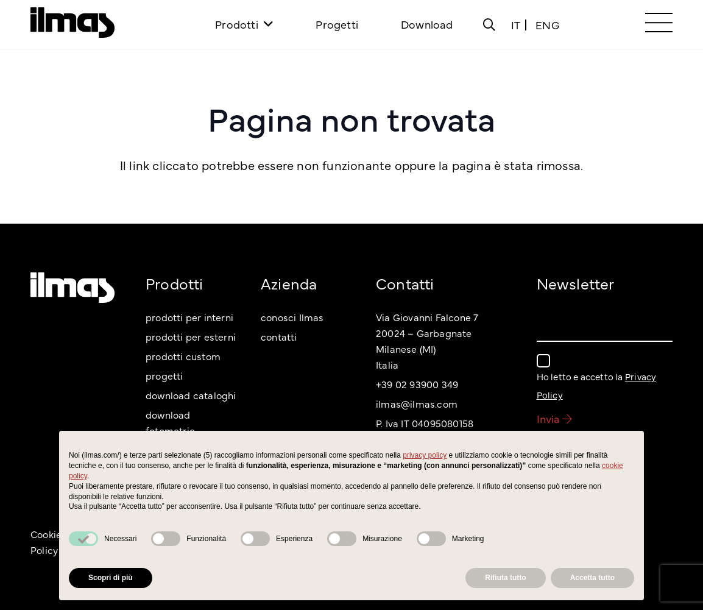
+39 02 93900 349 (417, 384)
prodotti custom (183, 356)
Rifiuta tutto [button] (505, 577)
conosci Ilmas (292, 317)
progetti (164, 375)
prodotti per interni (189, 317)
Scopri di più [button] (110, 577)
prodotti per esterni (191, 336)
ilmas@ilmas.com (416, 403)
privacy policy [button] (425, 455)
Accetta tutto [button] (592, 577)
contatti (279, 336)
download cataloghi (191, 395)
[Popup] (489, 24)
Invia (554, 418)
